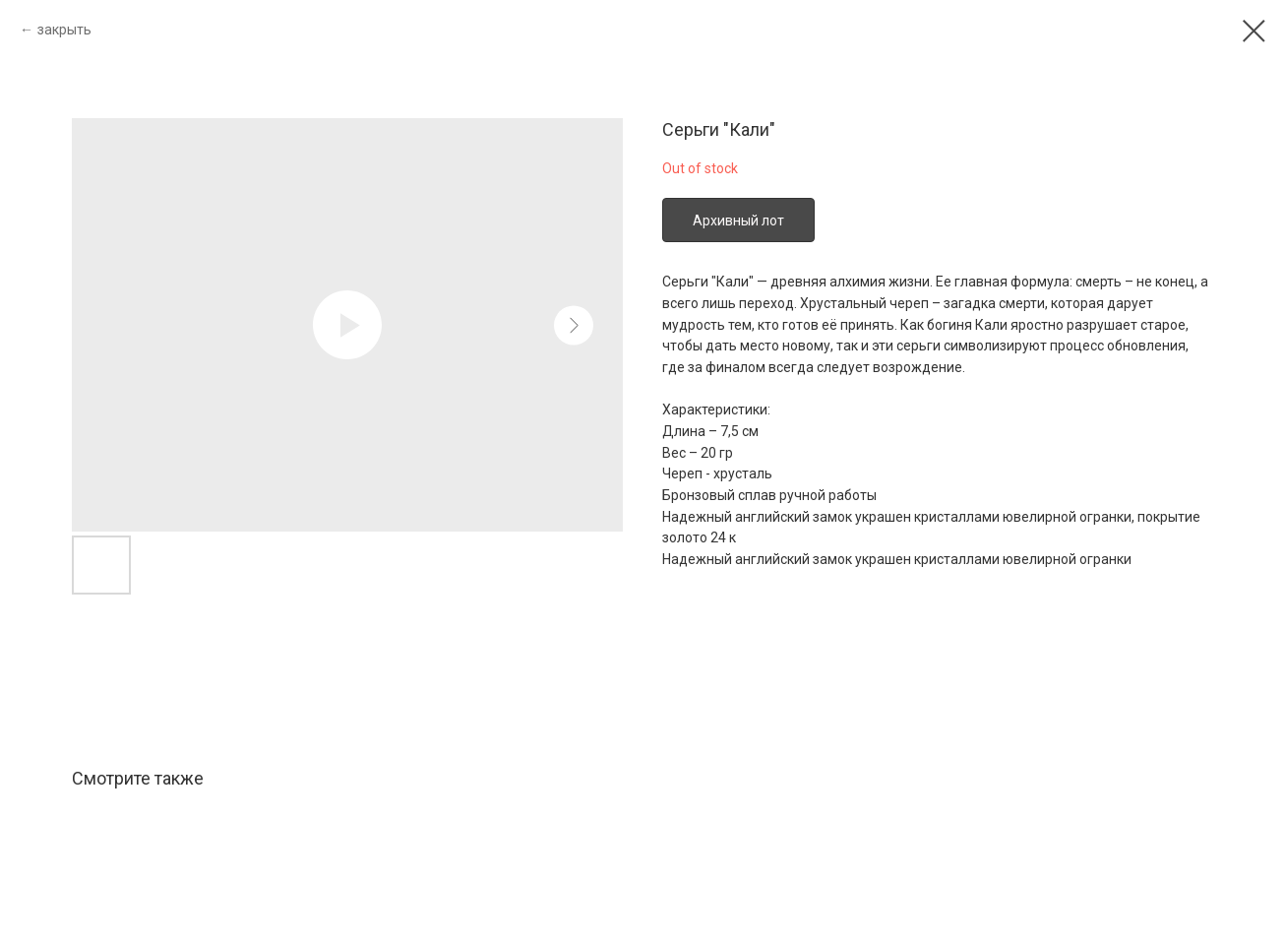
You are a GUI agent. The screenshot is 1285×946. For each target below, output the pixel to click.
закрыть (64, 29)
